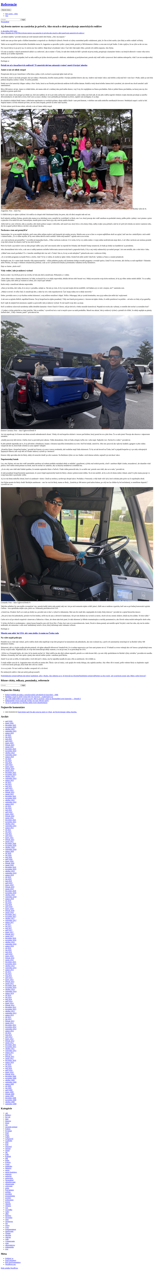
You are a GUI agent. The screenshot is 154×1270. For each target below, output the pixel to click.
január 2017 (9, 936)
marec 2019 (9, 885)
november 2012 (10, 1027)
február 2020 (9, 863)
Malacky (8, 1168)
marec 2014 (9, 1003)
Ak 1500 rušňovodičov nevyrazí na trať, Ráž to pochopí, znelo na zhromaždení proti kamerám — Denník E (43, 699)
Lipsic (7, 1164)
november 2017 (10, 916)
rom (6, 1208)
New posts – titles (11, 14)
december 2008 (10, 1098)
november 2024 (10, 751)
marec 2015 (9, 980)
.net (6, 1113)
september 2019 (10, 873)
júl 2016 (8, 948)
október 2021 (10, 824)
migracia (8, 1174)
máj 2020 (8, 857)
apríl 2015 (8, 978)
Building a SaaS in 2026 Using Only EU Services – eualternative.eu (29, 697)
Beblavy (8, 1115)
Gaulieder (8, 1141)
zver (6, 1249)
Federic (8, 1129)
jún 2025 (8, 737)
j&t (6, 1152)
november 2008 (10, 1100)
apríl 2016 (8, 954)
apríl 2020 (8, 859)
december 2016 (10, 938)
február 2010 (9, 1074)
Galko (7, 1137)
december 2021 (10, 820)
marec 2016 (9, 956)
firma (7, 1135)
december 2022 (10, 796)
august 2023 (9, 780)
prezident (8, 1194)
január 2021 (9, 841)
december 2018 (10, 891)
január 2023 (9, 794)
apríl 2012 (8, 1037)
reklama (8, 1206)
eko (6, 1125)
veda (7, 1239)
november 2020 (10, 845)
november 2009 (10, 1078)
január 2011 (9, 1058)
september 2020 (10, 849)
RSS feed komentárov (13, 1262)
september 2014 (10, 991)
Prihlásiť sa (9, 1258)
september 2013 (10, 1013)
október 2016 (10, 942)
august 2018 (9, 899)
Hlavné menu (6, 10)
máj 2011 (8, 1054)
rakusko (8, 1204)
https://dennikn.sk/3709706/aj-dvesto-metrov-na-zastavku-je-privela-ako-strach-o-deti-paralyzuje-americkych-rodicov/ (42, 33)
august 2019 (9, 875)
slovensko (8, 1218)
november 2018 (10, 893)
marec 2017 (9, 932)
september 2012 (10, 1029)
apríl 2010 (8, 1070)
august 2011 (9, 1052)
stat (6, 1223)
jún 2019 (8, 879)
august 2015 (9, 970)
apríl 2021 (8, 836)
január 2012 (9, 1043)
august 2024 (9, 757)
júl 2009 (8, 1086)
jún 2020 (8, 855)
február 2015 (9, 981)
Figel (7, 1133)
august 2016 (9, 946)
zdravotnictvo (10, 1245)
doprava (8, 1121)
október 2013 (10, 1011)
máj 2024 (8, 763)
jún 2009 (8, 1088)
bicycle (7, 1117)
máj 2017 (8, 928)
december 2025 (10, 725)
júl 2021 (8, 830)
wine (7, 1243)
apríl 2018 (8, 907)
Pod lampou (9, 1190)
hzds (6, 1145)
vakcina (8, 1237)
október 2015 (10, 966)
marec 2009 (9, 1092)
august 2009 (9, 1084)
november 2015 (10, 964)
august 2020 (9, 851)
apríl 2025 (8, 741)
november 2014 (10, 987)
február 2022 (9, 816)
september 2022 (10, 802)
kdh (6, 1158)
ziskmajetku (9, 1247)
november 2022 (10, 798)
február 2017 (9, 934)
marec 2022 (9, 814)
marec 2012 (9, 1039)
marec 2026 (9, 723)
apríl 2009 (8, 1090)
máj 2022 (8, 810)
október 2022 (10, 800)
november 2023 (10, 774)
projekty (8, 1198)
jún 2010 (8, 1066)
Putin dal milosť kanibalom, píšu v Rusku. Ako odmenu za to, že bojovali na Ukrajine (40, 676)
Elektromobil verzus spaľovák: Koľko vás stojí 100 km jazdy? (27, 701)
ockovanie (9, 1186)
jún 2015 (8, 974)
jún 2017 (8, 926)
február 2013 (9, 1021)
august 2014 (9, 993)
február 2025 (9, 745)
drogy (7, 1123)
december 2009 (10, 1076)
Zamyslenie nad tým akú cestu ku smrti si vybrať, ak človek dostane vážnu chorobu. (47, 712)
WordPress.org (10, 1264)
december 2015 (10, 962)
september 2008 (10, 1104)
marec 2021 (9, 838)
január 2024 (9, 770)
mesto (7, 1170)
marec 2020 (9, 861)
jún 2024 (8, 761)
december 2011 (10, 1045)
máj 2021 (8, 834)
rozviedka (8, 1210)
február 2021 (9, 839)
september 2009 (10, 1082)
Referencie (9, 4)
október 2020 (10, 847)
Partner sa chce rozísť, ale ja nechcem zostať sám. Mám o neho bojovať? (112, 676)
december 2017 (10, 914)
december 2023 (10, 772)
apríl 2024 (8, 765)
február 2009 (9, 1094)
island (7, 1150)
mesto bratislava (11, 1172)
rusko (7, 1212)
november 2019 (10, 869)
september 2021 (10, 826)
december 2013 (10, 1007)
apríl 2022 (8, 812)
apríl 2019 (8, 883)
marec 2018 (9, 909)
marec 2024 (9, 767)
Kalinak (8, 1156)
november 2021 (10, 822)
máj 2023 (8, 786)
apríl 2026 (8, 721)
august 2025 (9, 733)
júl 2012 (8, 1033)
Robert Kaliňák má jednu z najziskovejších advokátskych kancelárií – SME (31, 695)
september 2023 (10, 778)
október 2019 (10, 871)
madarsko (8, 1166)
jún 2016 (8, 950)
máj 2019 (8, 881)
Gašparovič (9, 1139)
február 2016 (9, 958)
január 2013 (9, 1023)
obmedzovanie (10, 1182)
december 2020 (10, 843)
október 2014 (10, 989)
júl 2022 (8, 806)
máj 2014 (8, 999)
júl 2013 (8, 1017)
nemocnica (9, 1178)
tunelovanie (9, 1231)
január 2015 (9, 983)
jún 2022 (8, 808)
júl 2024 (8, 759)
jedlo (7, 1154)
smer (7, 1219)
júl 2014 (8, 995)
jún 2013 (8, 1019)
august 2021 (9, 828)
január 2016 (9, 960)
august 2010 (9, 1062)
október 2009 (10, 1080)
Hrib (6, 1143)
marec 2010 (9, 1072)
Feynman (8, 1131)
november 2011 (10, 1047)
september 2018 (10, 897)
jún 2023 (8, 784)
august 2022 (9, 804)
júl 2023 (8, 782)
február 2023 (9, 792)
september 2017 (10, 920)
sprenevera (9, 1221)
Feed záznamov (10, 1260)
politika (8, 1192)
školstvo (8, 1216)
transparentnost (10, 1229)
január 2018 (9, 912)
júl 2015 (8, 972)
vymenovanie (10, 1241)
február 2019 (9, 887)
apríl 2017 (8, 930)
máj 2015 (8, 976)
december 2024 (10, 749)
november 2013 (10, 1009)
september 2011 (10, 1051)
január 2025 (9, 747)
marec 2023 (9, 790)
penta (7, 1188)
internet (8, 1148)
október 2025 (10, 729)
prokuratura (9, 1200)
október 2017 (10, 918)
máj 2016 (8, 952)
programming (10, 1196)
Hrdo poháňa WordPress (9, 1268)
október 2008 (10, 1102)
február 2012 (9, 1041)
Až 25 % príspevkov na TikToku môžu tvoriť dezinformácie (26, 703)
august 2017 (9, 922)
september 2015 (10, 968)
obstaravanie (9, 1184)
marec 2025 (9, 743)
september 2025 (10, 731)
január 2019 (9, 889)
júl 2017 (8, 924)
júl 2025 (8, 735)
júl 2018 (8, 901)
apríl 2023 (8, 788)
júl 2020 (8, 853)
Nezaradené (5, 22)
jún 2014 (8, 997)
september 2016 (10, 944)
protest (7, 1202)
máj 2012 (8, 1035)
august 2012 (9, 1031)
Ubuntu (8, 1233)
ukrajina (8, 1235)
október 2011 (9, 1049)
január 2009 (9, 1096)
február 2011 (9, 1056)
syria (7, 1227)
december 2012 (10, 1025)
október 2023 (10, 776)
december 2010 (10, 1060)
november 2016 (10, 940)
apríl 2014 (8, 1001)
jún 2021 (8, 832)
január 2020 (9, 865)
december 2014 (10, 985)
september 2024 (10, 755)
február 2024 (9, 768)
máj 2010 (8, 1068)
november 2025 (10, 727)
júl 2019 (8, 877)
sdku (7, 1214)
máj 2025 (8, 739)
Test (6, 16)
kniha (7, 1160)
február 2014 (9, 1005)
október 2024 (10, 753)
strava (7, 1225)
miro (15, 31)
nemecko (8, 1176)
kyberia (8, 1162)
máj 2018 (8, 905)
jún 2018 (8, 903)
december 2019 (10, 867)
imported (8, 1147)
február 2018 (9, 910)
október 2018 (10, 895)
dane (7, 1119)
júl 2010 (8, 1064)
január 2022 (9, 818)
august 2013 (9, 1015)
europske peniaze (11, 1127)
